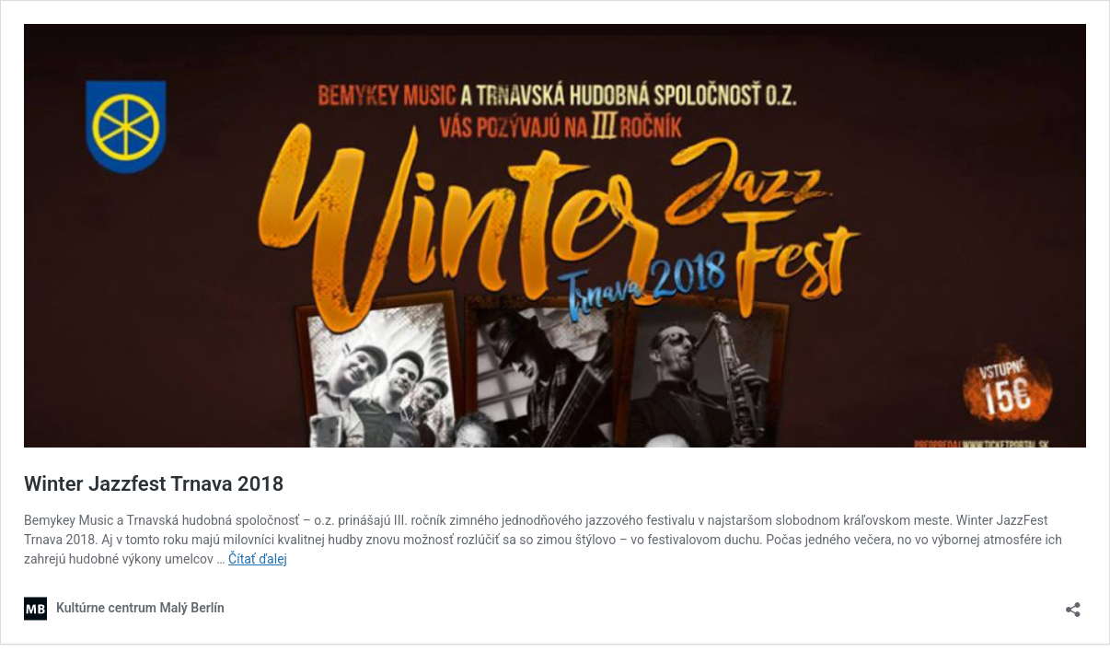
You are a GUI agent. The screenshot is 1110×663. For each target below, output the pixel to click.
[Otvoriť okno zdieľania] (1073, 603)
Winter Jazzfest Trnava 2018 (153, 483)
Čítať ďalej (257, 559)
